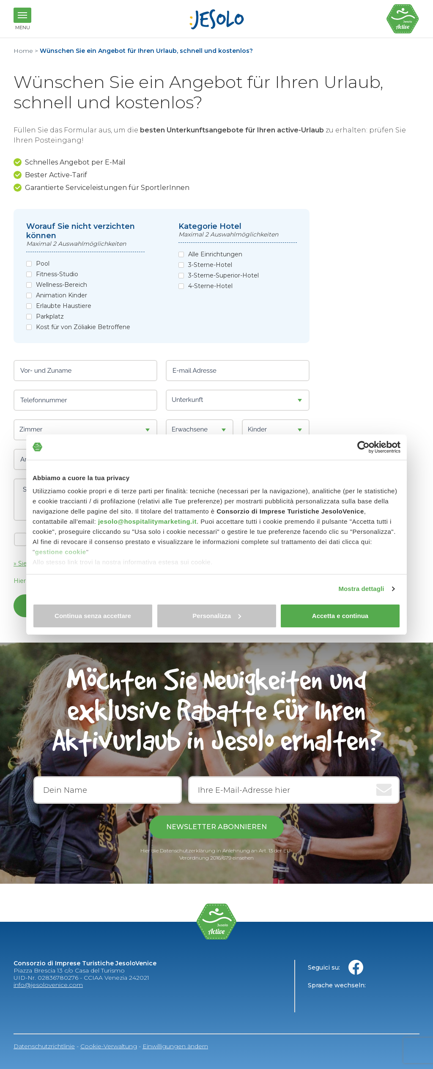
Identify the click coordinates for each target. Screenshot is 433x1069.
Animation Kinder (61, 295)
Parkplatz (50, 316)
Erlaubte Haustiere (63, 306)
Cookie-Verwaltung (108, 1046)
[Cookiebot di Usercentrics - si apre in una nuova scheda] (363, 447)
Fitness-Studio (57, 274)
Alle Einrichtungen (215, 254)
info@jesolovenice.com (48, 985)
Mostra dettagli (361, 588)
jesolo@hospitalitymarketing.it (147, 521)
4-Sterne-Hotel (210, 286)
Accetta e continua (340, 615)
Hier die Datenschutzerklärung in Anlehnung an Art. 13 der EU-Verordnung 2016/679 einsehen (216, 854)
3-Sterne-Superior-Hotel (223, 275)
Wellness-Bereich (61, 285)
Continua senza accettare (93, 615)
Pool (42, 264)
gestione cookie (60, 551)
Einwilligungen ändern (175, 1046)
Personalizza (216, 615)
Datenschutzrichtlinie (44, 1046)
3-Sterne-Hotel (210, 265)
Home (23, 51)
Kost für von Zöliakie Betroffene (83, 327)
